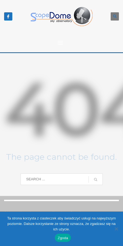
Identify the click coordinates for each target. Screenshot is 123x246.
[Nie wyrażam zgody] (116, 228)
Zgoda (63, 238)
